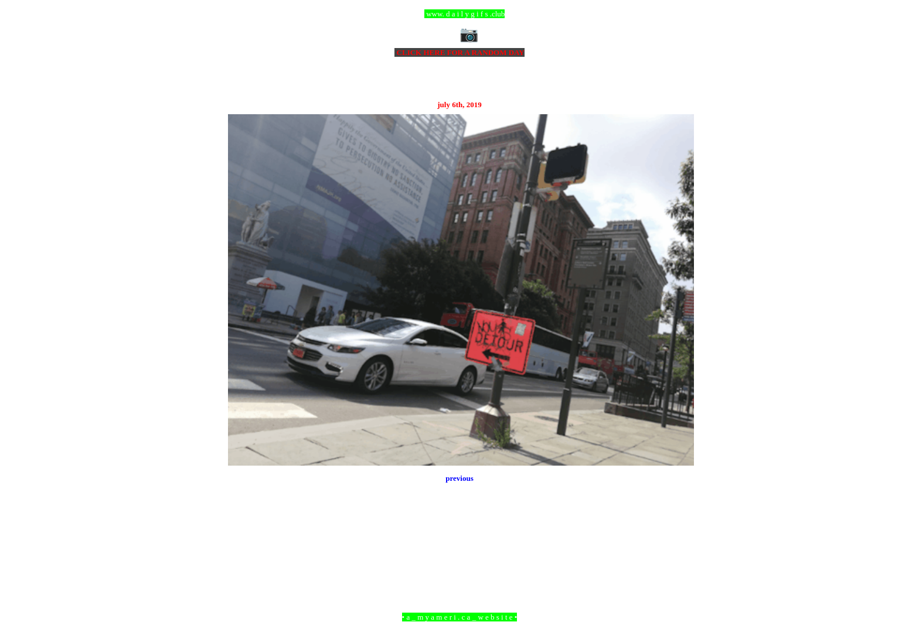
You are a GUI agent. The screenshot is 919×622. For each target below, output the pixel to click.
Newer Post (242, 553)
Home (461, 553)
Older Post (678, 553)
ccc (459, 13)
